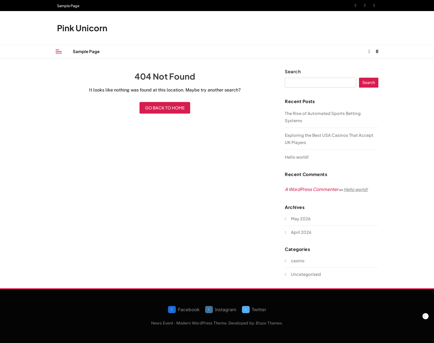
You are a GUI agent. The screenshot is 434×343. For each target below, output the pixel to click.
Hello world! (297, 156)
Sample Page (68, 6)
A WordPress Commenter (312, 189)
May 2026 (301, 218)
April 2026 (301, 232)
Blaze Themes (269, 323)
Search (293, 71)
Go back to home (165, 107)
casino (297, 260)
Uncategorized (306, 274)
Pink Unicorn (82, 28)
